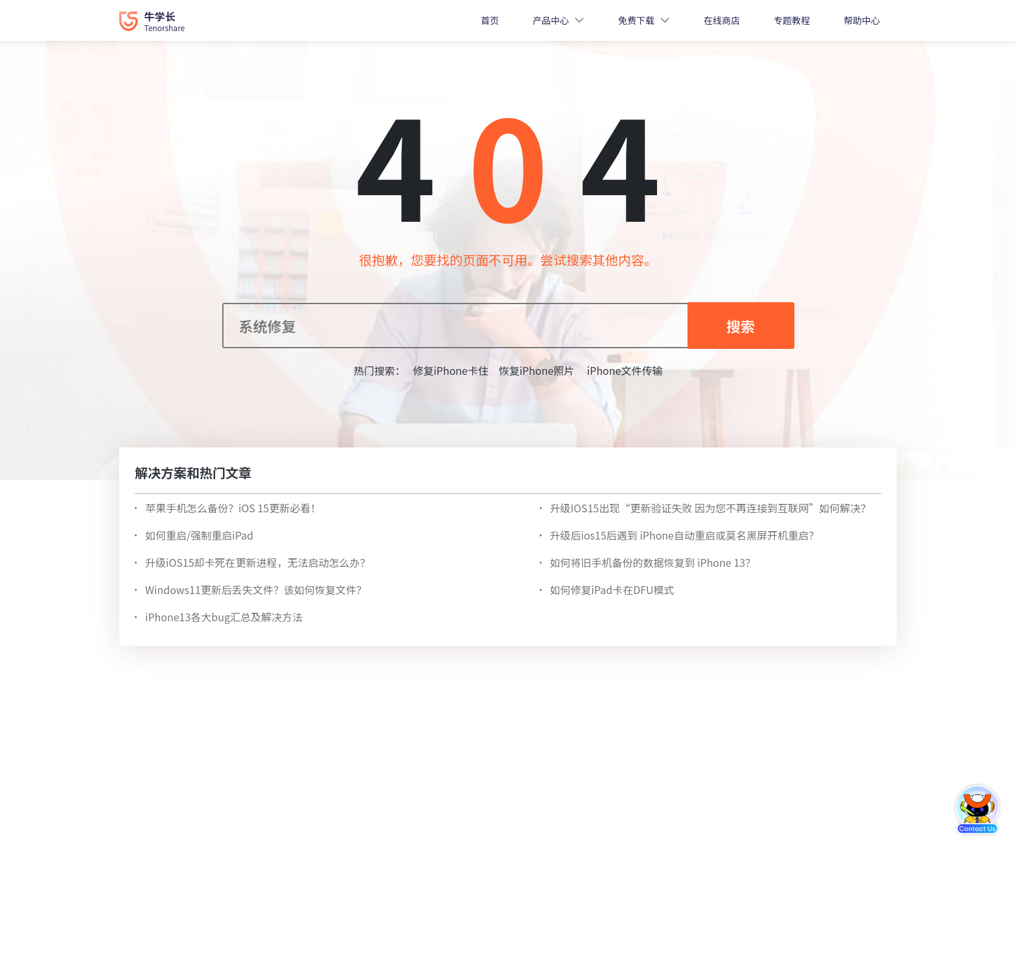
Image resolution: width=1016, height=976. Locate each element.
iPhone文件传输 (623, 370)
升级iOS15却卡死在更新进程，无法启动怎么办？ (258, 562)
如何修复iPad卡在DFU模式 (612, 589)
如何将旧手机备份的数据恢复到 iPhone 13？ (653, 562)
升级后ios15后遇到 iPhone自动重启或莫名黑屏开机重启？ (684, 535)
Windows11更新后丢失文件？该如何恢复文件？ (256, 589)
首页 (490, 20)
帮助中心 (862, 20)
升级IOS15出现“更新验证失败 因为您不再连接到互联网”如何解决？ (710, 508)
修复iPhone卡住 (451, 370)
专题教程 (792, 20)
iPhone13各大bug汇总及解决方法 (224, 617)
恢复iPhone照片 (537, 370)
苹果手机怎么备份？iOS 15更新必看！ (233, 508)
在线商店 (722, 20)
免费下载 (636, 20)
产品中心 (551, 20)
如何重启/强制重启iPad (199, 535)
